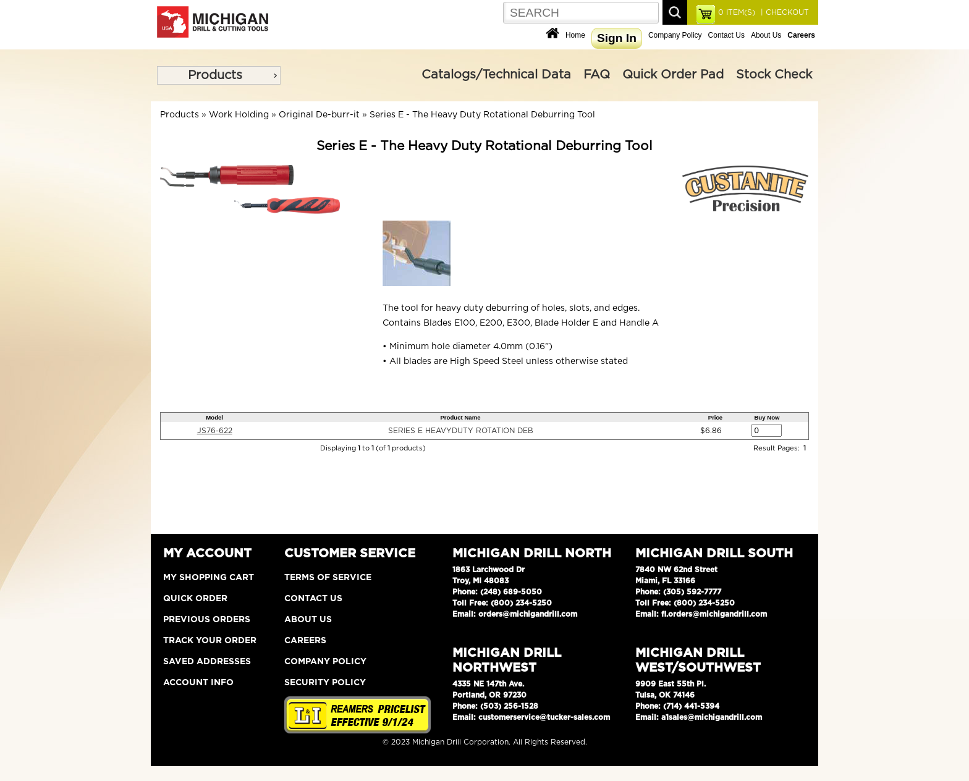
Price (715, 417)
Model (214, 417)
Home (575, 35)
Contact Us (726, 35)
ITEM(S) (736, 12)
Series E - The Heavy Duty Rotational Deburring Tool (482, 115)
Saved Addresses (207, 661)
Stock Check (774, 75)
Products (215, 75)
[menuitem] (219, 75)
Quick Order (195, 598)
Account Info (198, 682)
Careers (305, 640)
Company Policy (675, 35)
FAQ (596, 75)
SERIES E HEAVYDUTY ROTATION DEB (460, 430)
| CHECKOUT (783, 12)
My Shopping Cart (208, 577)
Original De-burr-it (319, 115)
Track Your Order (209, 640)
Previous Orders (206, 619)
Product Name (460, 417)
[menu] (219, 75)
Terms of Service (327, 577)
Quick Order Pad (673, 75)
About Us (766, 35)
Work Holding (239, 115)
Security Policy (325, 682)
